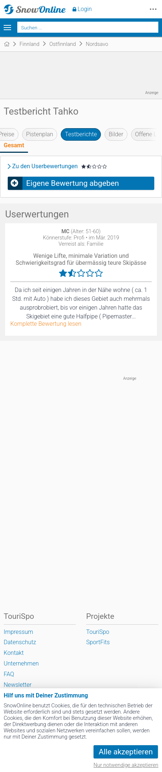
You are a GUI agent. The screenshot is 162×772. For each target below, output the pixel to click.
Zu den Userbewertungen (45, 166)
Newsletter (18, 684)
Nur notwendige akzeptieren (126, 765)
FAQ (9, 674)
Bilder (116, 134)
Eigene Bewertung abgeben (72, 183)
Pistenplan (39, 134)
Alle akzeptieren (126, 751)
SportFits (98, 642)
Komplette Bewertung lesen (45, 324)
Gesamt (14, 145)
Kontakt (14, 652)
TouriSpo (97, 631)
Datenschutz (20, 642)
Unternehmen (21, 663)
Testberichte (81, 134)
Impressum (18, 631)
